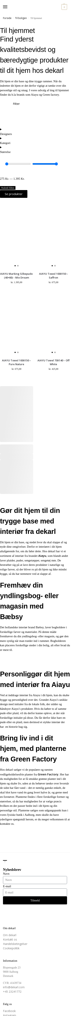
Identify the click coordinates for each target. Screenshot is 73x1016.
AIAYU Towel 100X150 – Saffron (53, 276)
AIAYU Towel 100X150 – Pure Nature (16, 362)
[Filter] (5, 106)
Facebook (9, 1011)
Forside (7, 18)
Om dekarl (9, 935)
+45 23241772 (12, 991)
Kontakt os (10, 939)
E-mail (7, 886)
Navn (6, 873)
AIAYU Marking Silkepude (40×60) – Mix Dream (16, 276)
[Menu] (9, 7)
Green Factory (48, 774)
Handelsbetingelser (15, 944)
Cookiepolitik (11, 948)
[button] (64, 7)
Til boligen (21, 18)
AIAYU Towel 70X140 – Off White (53, 362)
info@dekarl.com (14, 987)
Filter (16, 104)
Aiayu (42, 556)
